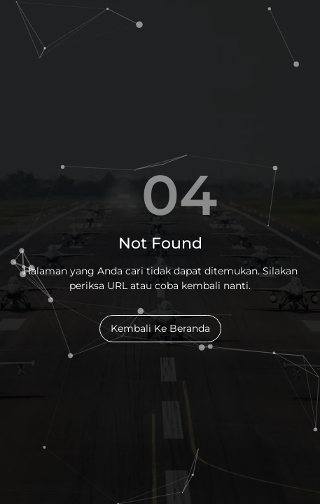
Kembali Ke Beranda (160, 328)
